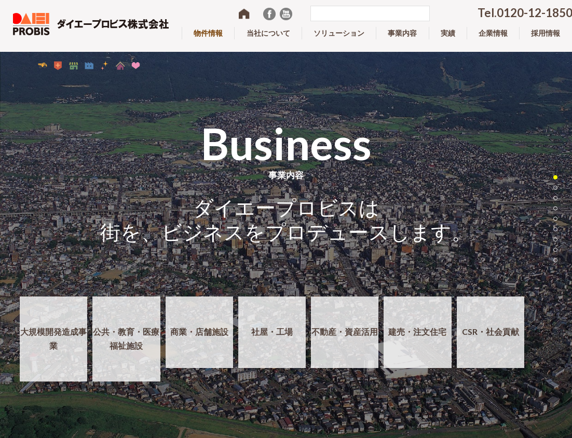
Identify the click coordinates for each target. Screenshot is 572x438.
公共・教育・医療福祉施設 (126, 346)
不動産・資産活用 (345, 339)
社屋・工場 (271, 339)
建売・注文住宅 (417, 339)
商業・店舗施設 (199, 339)
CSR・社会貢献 (490, 339)
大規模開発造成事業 (53, 346)
